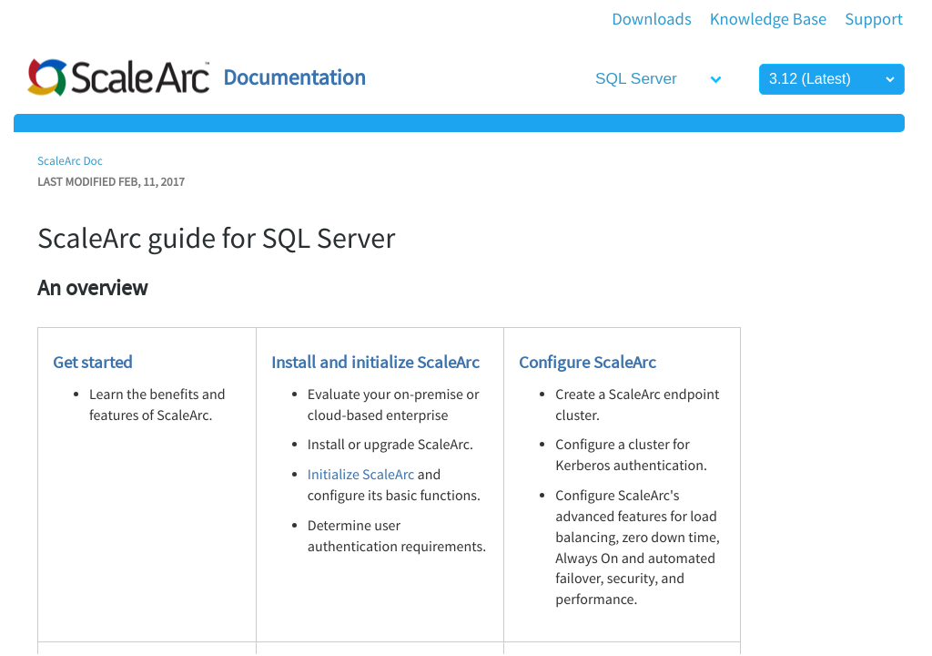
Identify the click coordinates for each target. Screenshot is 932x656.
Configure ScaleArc (587, 362)
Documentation (294, 77)
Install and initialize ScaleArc (375, 362)
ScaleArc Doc (70, 161)
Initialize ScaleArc (361, 475)
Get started (93, 362)
